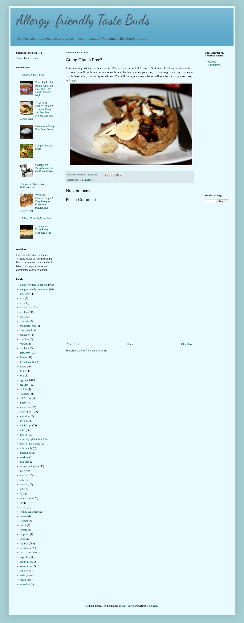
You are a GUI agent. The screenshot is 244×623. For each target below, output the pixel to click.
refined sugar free (29, 511)
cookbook (25, 334)
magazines (25, 452)
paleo (22, 489)
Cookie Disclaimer (214, 63)
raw (22, 502)
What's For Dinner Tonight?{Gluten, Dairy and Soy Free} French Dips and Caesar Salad (36, 110)
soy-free (24, 543)
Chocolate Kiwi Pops (33, 74)
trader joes (25, 575)
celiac (23, 316)
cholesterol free (28, 325)
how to (23, 434)
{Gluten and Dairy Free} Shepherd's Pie (43, 229)
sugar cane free (28, 552)
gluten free (25, 407)
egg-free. (24, 384)
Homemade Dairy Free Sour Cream (44, 128)
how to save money (30, 443)
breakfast (24, 312)
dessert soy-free (28, 362)
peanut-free (26, 498)
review (23, 516)
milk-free (25, 461)
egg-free (24, 380)
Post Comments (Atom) (93, 350)
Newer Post (73, 344)
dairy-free (25, 352)
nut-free (24, 475)
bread (23, 303)
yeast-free (25, 584)
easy (22, 375)
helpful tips (26, 425)
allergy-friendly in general (34, 284)
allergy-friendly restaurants (34, 289)
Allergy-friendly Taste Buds (83, 20)
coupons (24, 343)
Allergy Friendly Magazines (37, 218)
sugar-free (25, 557)
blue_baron (128, 605)
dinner (23, 366)
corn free (24, 339)
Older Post (187, 344)
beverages (25, 294)
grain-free (25, 416)
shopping (24, 534)
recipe (23, 507)
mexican (24, 457)
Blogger (153, 605)
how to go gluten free (85, 179)
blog (22, 298)
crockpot (24, 348)
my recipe (25, 470)
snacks (23, 539)
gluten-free (25, 412)
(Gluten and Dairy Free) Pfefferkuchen (32, 186)
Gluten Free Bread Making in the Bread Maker (44, 168)
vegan (23, 579)
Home (130, 344)
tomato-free (26, 566)
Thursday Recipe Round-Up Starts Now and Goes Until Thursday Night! (44, 89)
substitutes (25, 548)
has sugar (25, 421)
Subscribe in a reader (27, 58)
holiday (24, 430)
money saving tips (29, 466)
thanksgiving (26, 561)
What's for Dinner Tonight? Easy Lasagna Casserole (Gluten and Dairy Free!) (36, 203)
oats (22, 480)
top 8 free (25, 570)
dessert (23, 357)
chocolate (25, 321)
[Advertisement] (129, 313)
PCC (22, 493)
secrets (23, 529)
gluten (23, 402)
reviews (24, 520)
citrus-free (25, 330)
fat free (23, 389)
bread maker (26, 307)
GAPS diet (25, 398)
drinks (23, 371)
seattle (23, 525)
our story (24, 484)
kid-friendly (26, 448)
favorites (24, 393)
